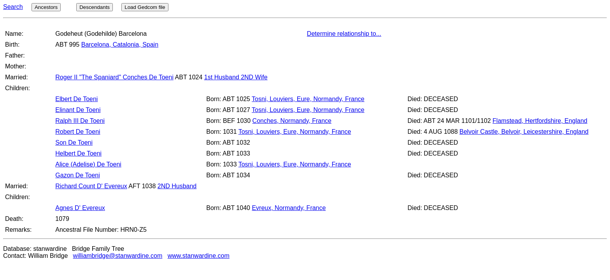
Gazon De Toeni (77, 175)
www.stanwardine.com (199, 255)
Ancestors (46, 7)
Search (13, 7)
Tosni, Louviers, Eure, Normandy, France (308, 99)
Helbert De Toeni (78, 153)
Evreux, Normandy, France (289, 208)
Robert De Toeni (77, 131)
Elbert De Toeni (76, 99)
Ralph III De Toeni (80, 120)
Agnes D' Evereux (80, 208)
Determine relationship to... (344, 33)
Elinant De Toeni (77, 110)
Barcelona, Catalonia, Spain (119, 44)
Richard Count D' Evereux (91, 186)
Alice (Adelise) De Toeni (88, 164)
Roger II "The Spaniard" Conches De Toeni (114, 77)
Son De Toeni (74, 142)
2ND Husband (177, 186)
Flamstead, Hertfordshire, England (540, 120)
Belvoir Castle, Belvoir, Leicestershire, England (524, 131)
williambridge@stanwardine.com (118, 255)
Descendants (94, 7)
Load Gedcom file (144, 7)
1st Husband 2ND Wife (236, 77)
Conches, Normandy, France (291, 120)
